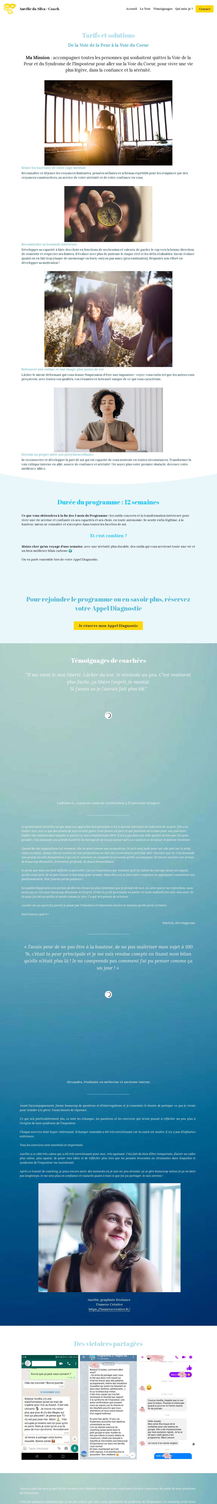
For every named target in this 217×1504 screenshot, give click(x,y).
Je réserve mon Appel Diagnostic (108, 413)
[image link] (10, 8)
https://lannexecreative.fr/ (168, 949)
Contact (204, 9)
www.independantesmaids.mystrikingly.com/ (168, 1231)
